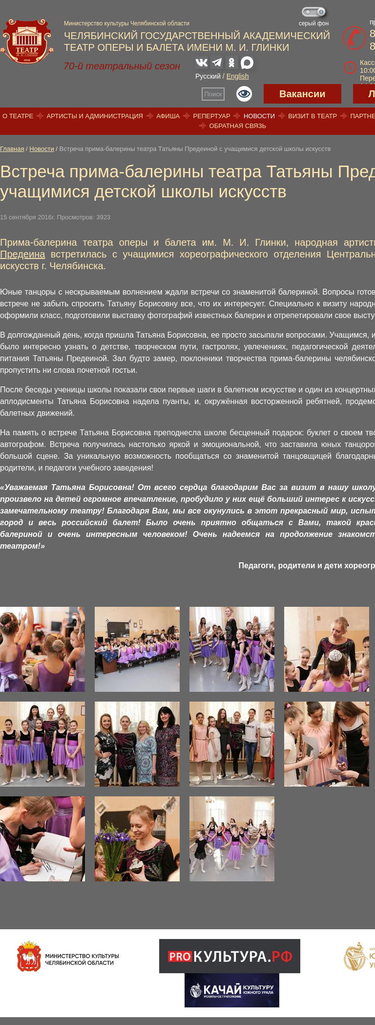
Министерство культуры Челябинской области (126, 23)
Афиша (168, 116)
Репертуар (211, 116)
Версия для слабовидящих (244, 94)
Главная (12, 148)
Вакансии (302, 93)
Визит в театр (312, 116)
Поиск (213, 94)
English (238, 76)
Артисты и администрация (94, 116)
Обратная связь (238, 125)
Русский (208, 76)
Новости (259, 116)
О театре (17, 116)
